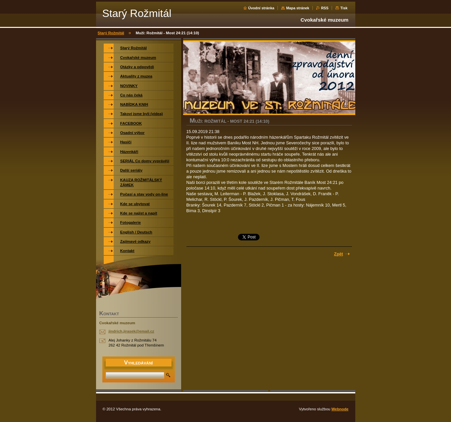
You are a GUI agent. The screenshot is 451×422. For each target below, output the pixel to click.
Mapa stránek (297, 8)
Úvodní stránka (261, 8)
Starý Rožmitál (111, 33)
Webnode (340, 409)
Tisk (344, 8)
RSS (324, 8)
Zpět (338, 253)
